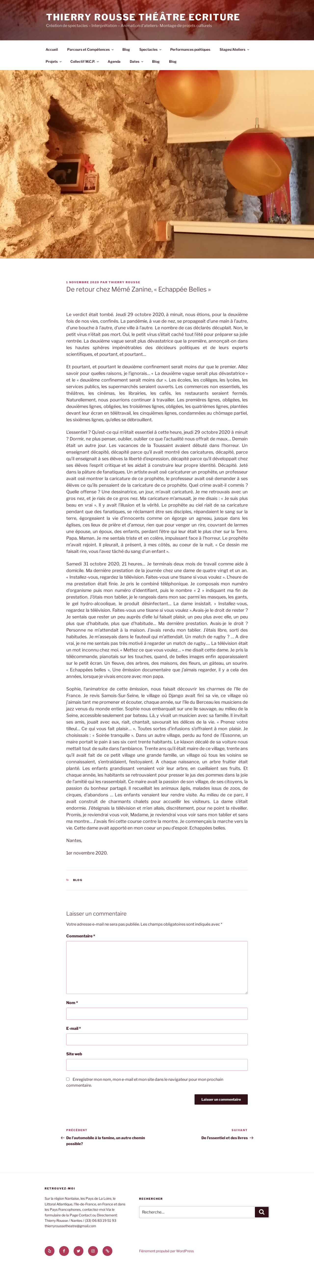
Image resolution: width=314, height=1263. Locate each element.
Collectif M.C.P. (85, 61)
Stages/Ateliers (235, 49)
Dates (137, 61)
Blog (126, 49)
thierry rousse (124, 282)
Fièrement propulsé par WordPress (166, 1251)
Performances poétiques (190, 49)
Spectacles (150, 49)
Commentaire (80, 936)
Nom (72, 1002)
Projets (54, 61)
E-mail (73, 1028)
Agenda (114, 61)
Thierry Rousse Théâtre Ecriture (143, 17)
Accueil (52, 49)
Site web (74, 1054)
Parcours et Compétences (90, 49)
